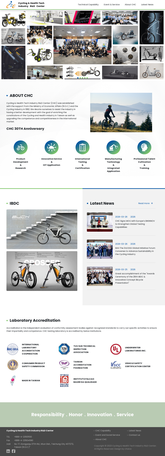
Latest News (135, 430)
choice (128, 448)
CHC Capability (103, 430)
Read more (145, 203)
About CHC (101, 439)
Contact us (134, 435)
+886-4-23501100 (23, 436)
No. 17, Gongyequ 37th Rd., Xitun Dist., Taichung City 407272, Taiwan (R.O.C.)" (44, 446)
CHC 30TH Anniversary (25, 128)
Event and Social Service (107, 435)
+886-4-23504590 (23, 440)
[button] (78, 78)
